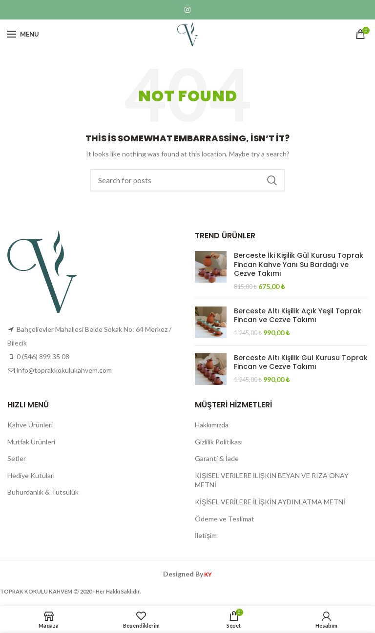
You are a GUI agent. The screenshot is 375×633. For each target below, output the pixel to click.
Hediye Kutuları (31, 475)
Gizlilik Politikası (219, 442)
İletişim (206, 535)
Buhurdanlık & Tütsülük (43, 492)
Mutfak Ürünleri (31, 442)
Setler (16, 458)
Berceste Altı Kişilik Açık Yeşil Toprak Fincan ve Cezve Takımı (297, 315)
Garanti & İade (217, 458)
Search (272, 180)
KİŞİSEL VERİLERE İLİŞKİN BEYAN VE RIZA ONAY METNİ (272, 480)
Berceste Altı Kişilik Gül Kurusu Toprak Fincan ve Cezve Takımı (301, 362)
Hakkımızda (212, 425)
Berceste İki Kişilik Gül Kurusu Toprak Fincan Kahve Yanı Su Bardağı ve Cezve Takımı (298, 264)
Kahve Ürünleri (30, 425)
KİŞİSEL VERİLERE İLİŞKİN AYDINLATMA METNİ (270, 502)
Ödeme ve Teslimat (224, 519)
